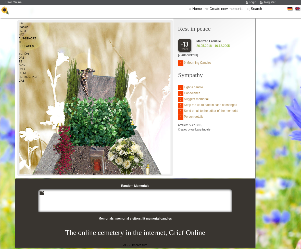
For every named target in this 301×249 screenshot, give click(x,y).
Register (269, 2)
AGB (126, 245)
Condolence (189, 93)
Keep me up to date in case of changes (207, 105)
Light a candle (190, 87)
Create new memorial (226, 9)
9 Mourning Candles (194, 63)
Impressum (139, 245)
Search (256, 9)
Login (253, 2)
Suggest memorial (193, 99)
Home (197, 9)
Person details (190, 117)
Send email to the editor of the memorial (208, 111)
